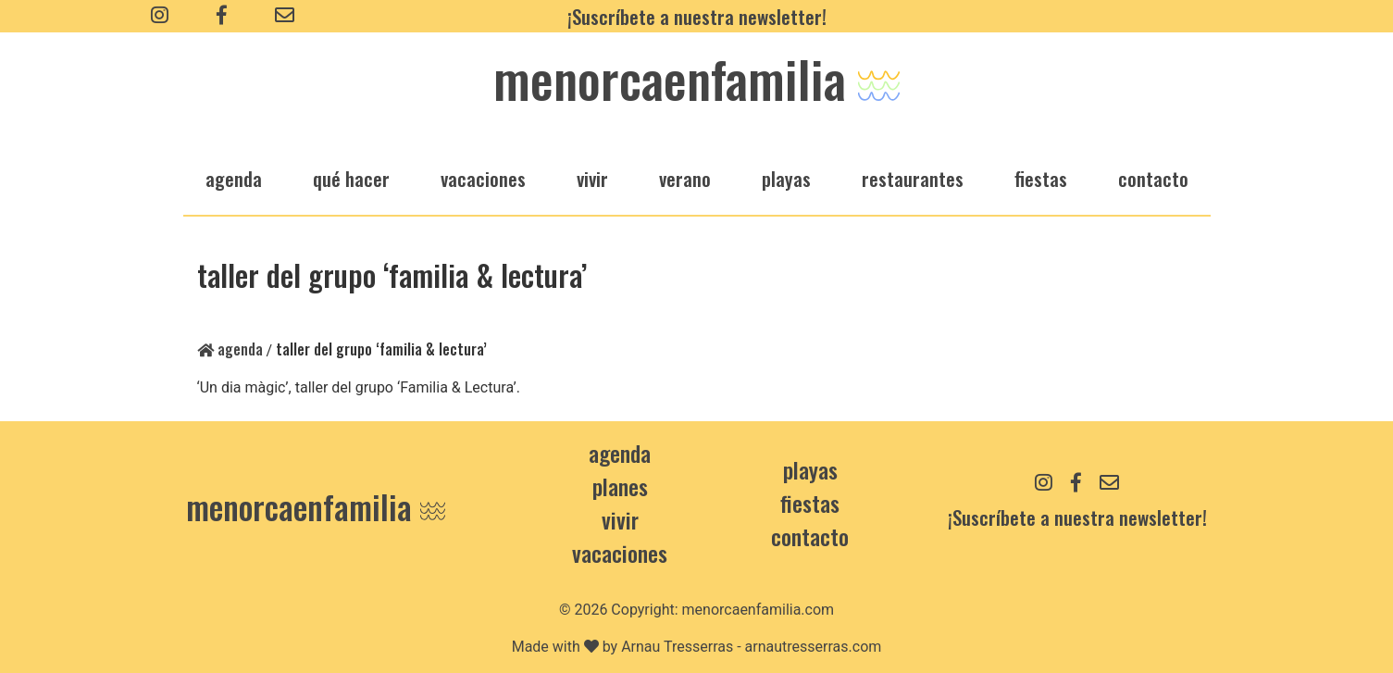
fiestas (1040, 178)
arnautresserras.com (813, 646)
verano (685, 178)
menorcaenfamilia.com (758, 609)
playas (786, 178)
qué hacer (351, 178)
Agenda (230, 349)
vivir (592, 178)
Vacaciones (619, 552)
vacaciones (483, 178)
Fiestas (810, 502)
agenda (233, 178)
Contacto (1153, 178)
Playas (810, 469)
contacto (810, 536)
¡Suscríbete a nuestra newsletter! (697, 16)
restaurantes (913, 178)
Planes (620, 486)
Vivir (620, 519)
